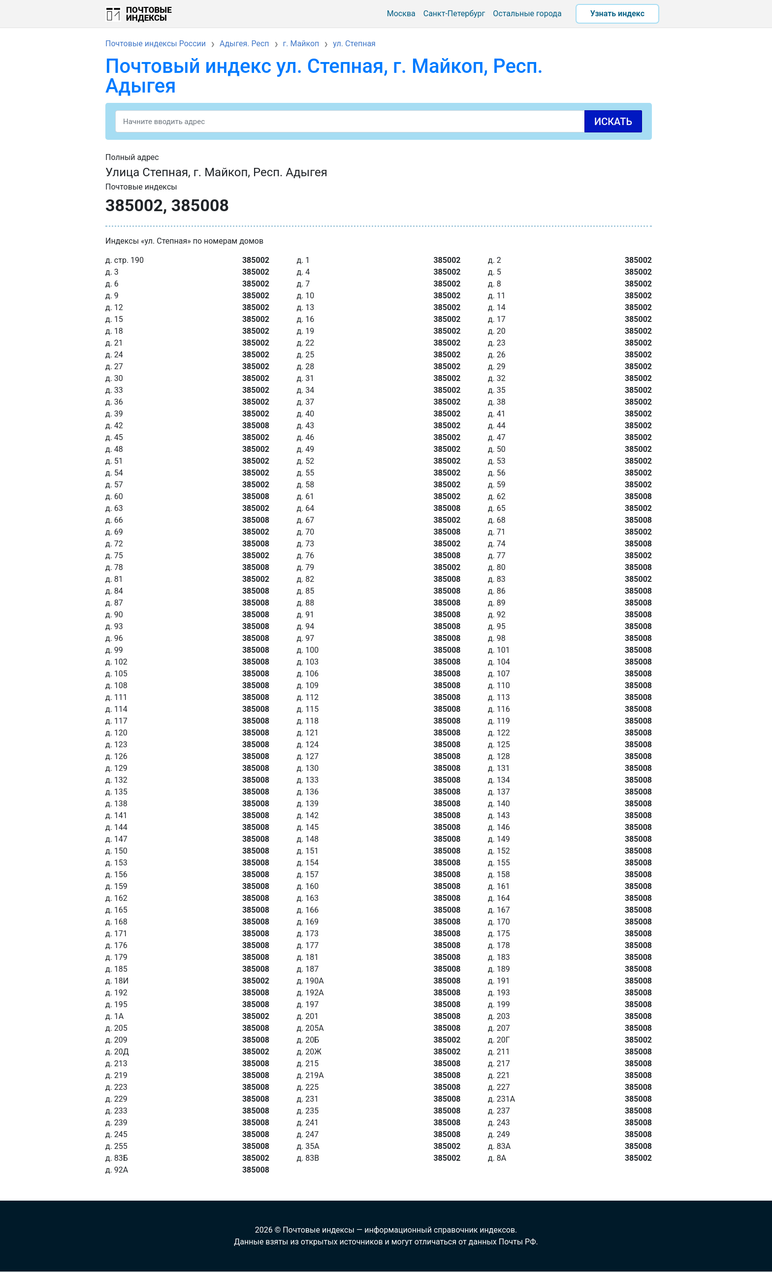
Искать (613, 121)
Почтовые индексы (149, 14)
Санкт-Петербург (454, 13)
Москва (401, 13)
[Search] (378, 121)
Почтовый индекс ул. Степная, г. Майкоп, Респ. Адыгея (324, 76)
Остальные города (527, 13)
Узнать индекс (617, 13)
